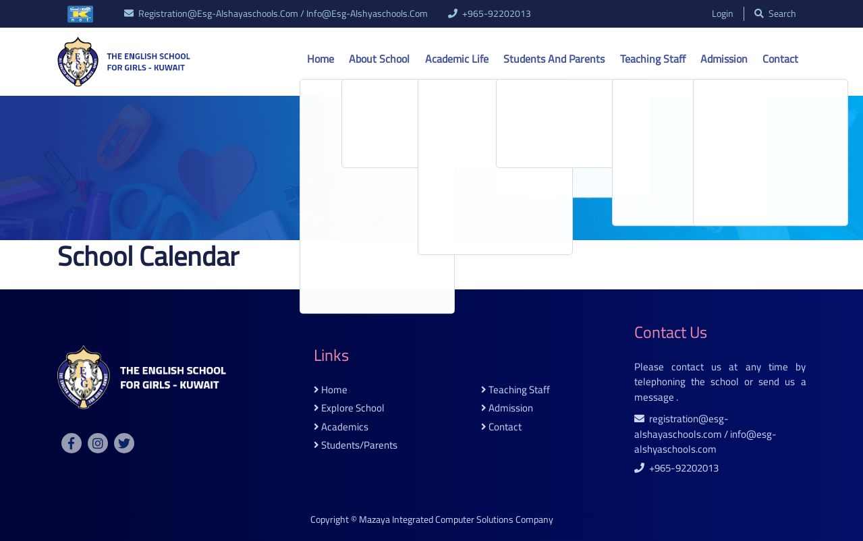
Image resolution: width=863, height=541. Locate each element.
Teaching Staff (653, 59)
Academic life (457, 59)
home (330, 390)
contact (501, 427)
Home (320, 59)
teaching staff (515, 390)
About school (379, 59)
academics (341, 427)
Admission (724, 59)
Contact (780, 59)
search (775, 14)
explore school (349, 408)
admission (507, 408)
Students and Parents (554, 59)
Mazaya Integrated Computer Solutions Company (456, 519)
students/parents (355, 445)
